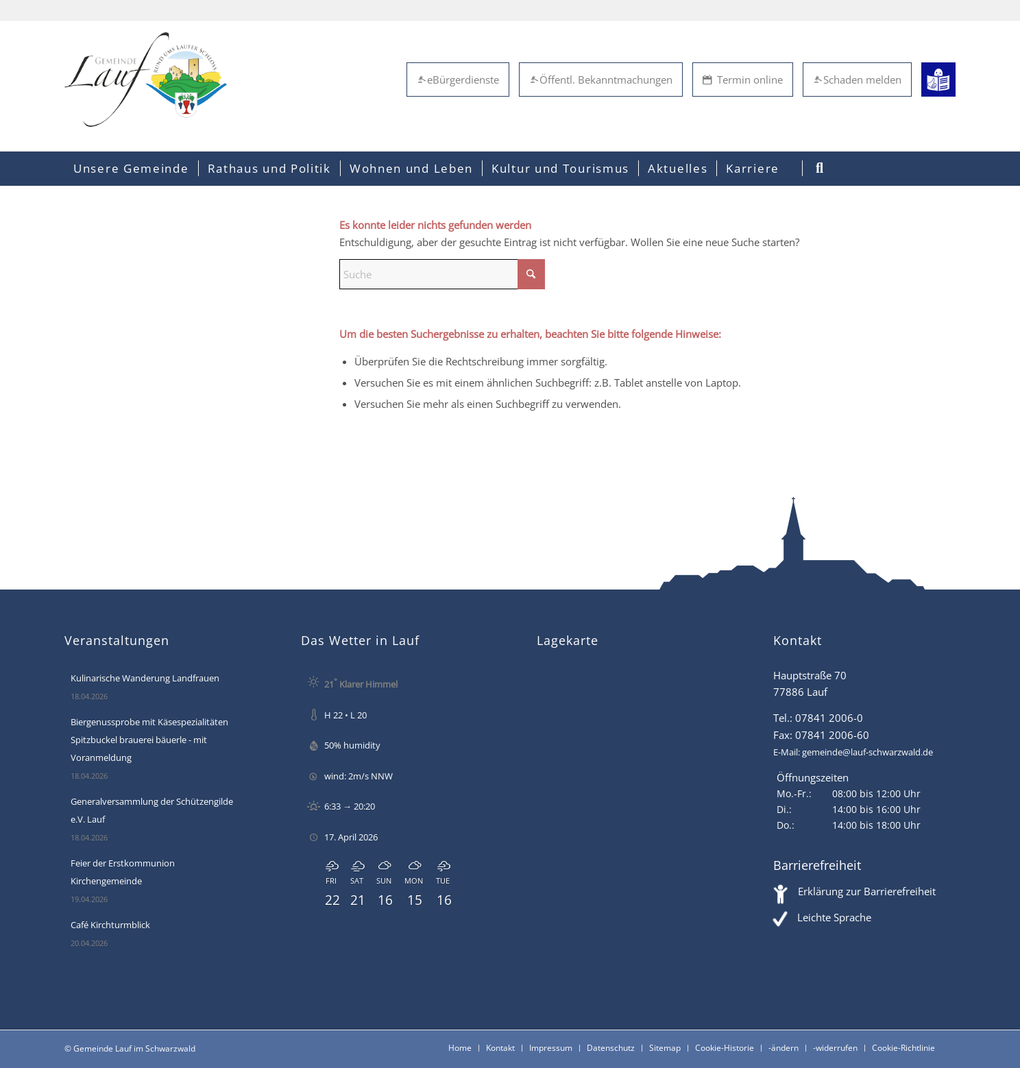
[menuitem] (131, 168)
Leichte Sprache (834, 917)
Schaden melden (857, 79)
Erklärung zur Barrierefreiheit (867, 891)
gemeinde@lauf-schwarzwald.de (867, 752)
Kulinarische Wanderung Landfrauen (145, 678)
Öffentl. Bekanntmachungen (600, 79)
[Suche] (442, 274)
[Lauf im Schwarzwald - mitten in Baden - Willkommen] (145, 79)
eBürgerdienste (458, 79)
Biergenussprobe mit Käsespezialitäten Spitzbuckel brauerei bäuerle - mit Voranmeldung (149, 740)
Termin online (743, 79)
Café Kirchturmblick (110, 925)
